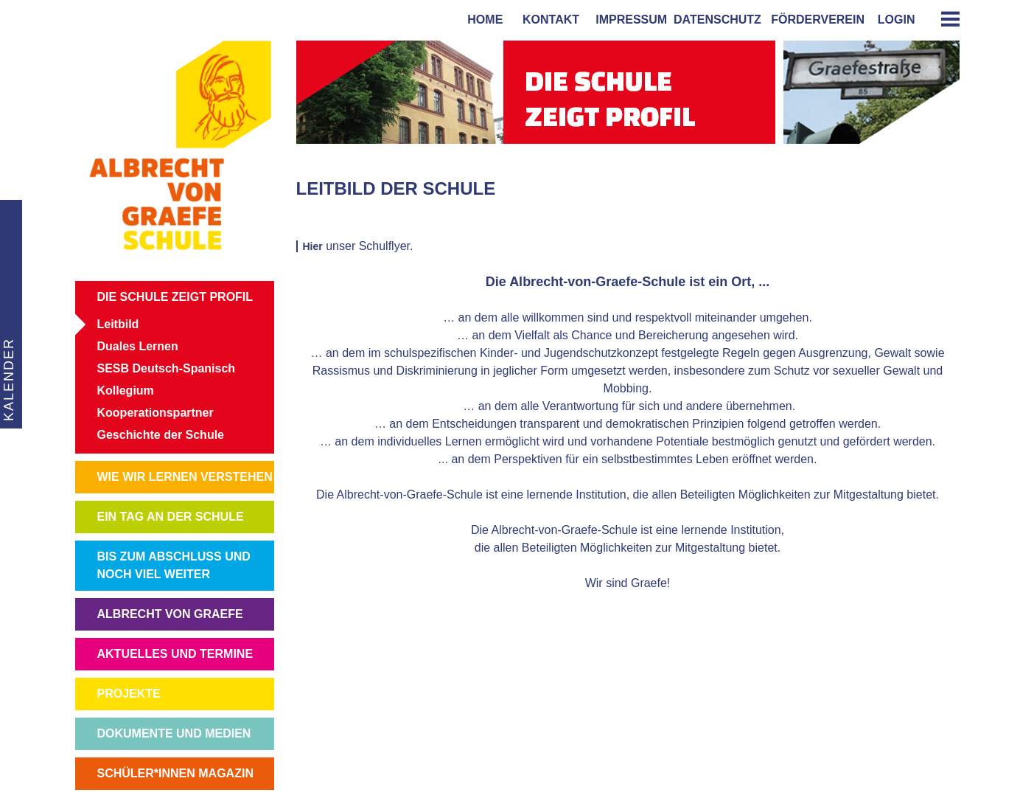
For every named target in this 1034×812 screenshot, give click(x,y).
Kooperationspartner (155, 412)
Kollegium (125, 390)
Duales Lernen (137, 346)
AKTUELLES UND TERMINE (175, 654)
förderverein (814, 19)
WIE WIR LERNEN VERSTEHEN (185, 477)
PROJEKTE (129, 693)
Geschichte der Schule (161, 434)
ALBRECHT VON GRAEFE (170, 614)
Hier (313, 246)
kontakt (547, 19)
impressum (628, 19)
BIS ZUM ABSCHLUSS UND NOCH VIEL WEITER (174, 565)
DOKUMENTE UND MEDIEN (174, 733)
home (482, 19)
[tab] (945, 19)
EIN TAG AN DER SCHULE (170, 516)
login (896, 19)
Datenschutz (717, 19)
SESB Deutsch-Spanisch (166, 368)
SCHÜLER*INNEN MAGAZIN (175, 773)
